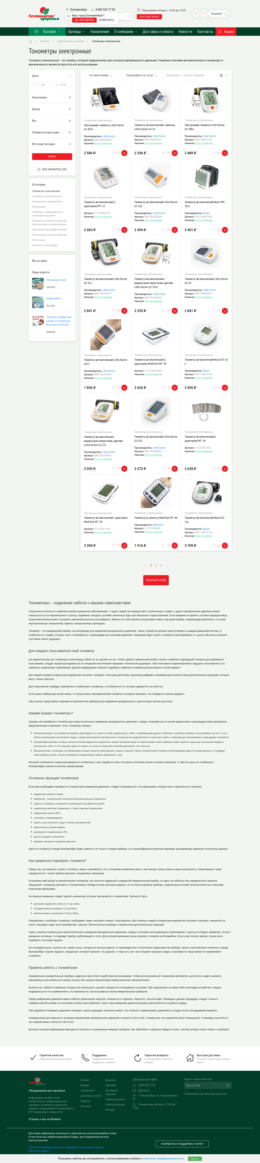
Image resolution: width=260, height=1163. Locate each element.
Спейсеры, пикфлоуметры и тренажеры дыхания (47, 214)
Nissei (206, 213)
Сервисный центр (115, 1099)
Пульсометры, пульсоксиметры (49, 234)
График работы (53, 298)
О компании (126, 31)
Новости (185, 31)
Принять (195, 1158)
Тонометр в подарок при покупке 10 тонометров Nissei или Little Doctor (58, 320)
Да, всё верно (84, 20)
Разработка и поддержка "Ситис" (182, 1144)
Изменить (106, 20)
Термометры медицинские (47, 201)
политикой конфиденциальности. (163, 1158)
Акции (226, 31)
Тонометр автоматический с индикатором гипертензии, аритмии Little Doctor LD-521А (153, 283)
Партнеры (110, 1085)
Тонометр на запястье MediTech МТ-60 (155, 518)
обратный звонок (149, 16)
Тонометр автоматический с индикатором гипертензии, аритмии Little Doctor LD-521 (103, 441)
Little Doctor (108, 136)
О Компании (87, 1090)
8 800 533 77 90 (105, 9)
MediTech (158, 524)
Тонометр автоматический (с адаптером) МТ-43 (200, 439)
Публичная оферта (39, 1150)
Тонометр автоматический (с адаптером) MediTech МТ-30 (150, 362)
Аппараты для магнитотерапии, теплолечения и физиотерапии (49, 222)
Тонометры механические (46, 196)
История (110, 1109)
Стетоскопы (38, 240)
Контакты (205, 31)
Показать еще (156, 580)
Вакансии (110, 1080)
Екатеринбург (78, 9)
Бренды (76, 31)
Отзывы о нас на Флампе (45, 1119)
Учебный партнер (115, 1104)
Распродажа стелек (56, 279)
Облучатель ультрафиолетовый (49, 229)
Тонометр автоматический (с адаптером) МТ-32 (99, 204)
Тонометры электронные (106, 41)
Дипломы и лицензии (111, 1092)
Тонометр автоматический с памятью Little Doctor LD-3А (154, 127)
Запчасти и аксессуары (45, 245)
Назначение (99, 31)
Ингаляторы (39, 206)
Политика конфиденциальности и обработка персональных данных (66, 1147)
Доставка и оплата (158, 31)
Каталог (47, 31)
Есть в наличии (103, 143)
